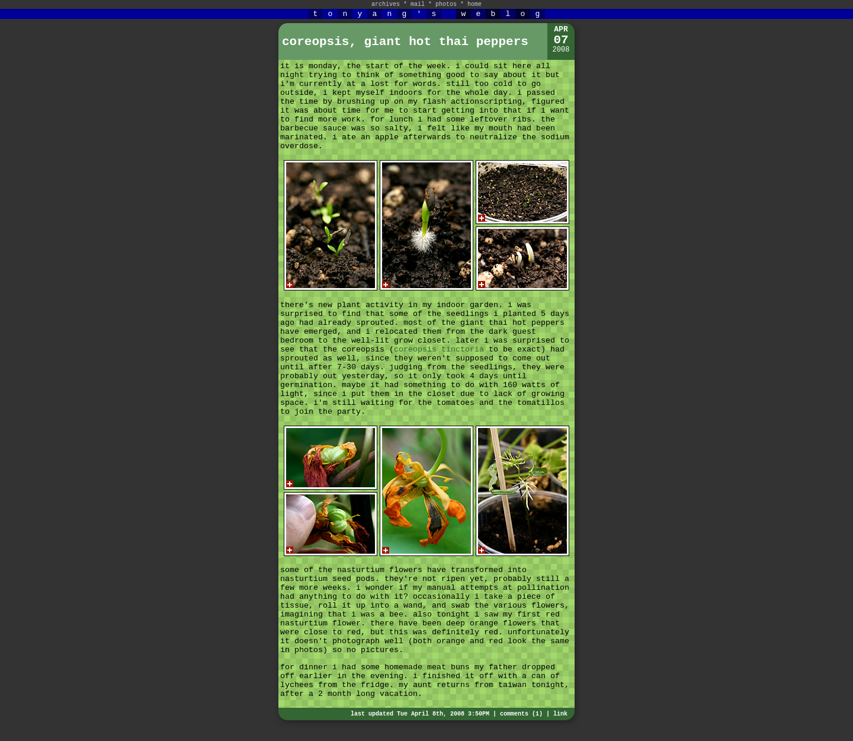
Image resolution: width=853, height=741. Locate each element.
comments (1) (521, 714)
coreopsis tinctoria (439, 349)
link (560, 714)
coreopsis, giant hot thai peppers (405, 42)
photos (446, 4)
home (474, 4)
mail (418, 4)
